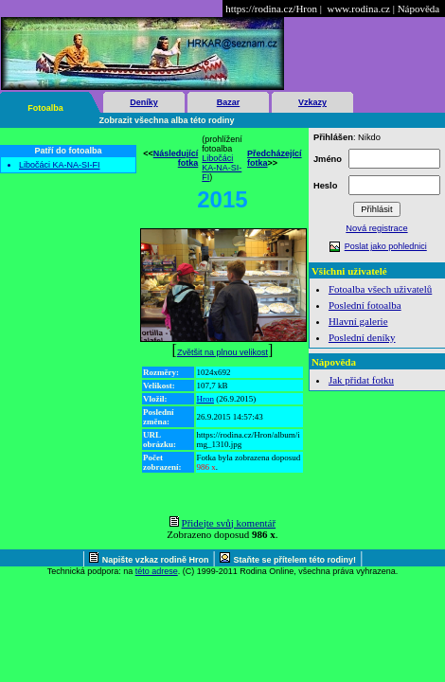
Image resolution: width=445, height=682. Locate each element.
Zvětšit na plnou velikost (222, 352)
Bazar (228, 102)
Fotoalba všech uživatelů (380, 289)
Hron (206, 399)
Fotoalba (45, 108)
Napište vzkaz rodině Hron (155, 560)
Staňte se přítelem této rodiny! (295, 560)
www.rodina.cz (358, 8)
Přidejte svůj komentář (229, 523)
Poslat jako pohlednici (386, 246)
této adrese (156, 571)
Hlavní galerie (358, 321)
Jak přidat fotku (361, 380)
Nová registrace (376, 228)
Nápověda (419, 8)
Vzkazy (312, 102)
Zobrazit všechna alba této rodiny (167, 120)
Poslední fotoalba (365, 305)
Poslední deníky (362, 337)
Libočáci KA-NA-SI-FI (59, 165)
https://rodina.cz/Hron (271, 8)
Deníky (144, 102)
